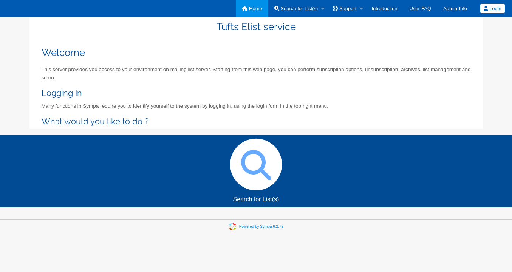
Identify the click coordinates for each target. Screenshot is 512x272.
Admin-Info (455, 8)
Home (252, 8)
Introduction (384, 8)
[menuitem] (252, 8)
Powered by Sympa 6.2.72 (261, 226)
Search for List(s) (296, 8)
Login (492, 8)
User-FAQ (420, 8)
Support (344, 8)
